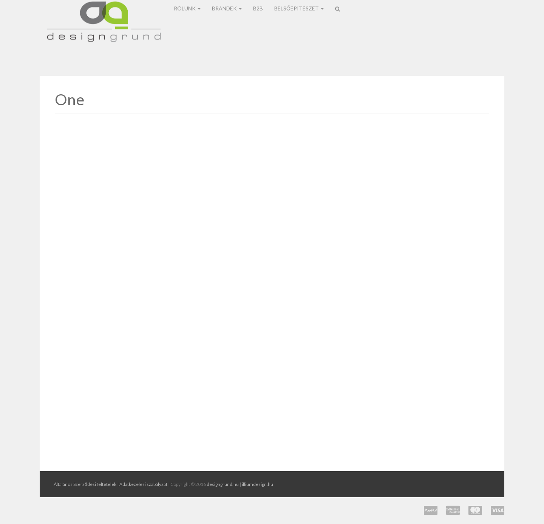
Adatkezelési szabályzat (143, 484)
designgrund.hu (223, 484)
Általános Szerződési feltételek (85, 484)
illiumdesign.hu (257, 484)
